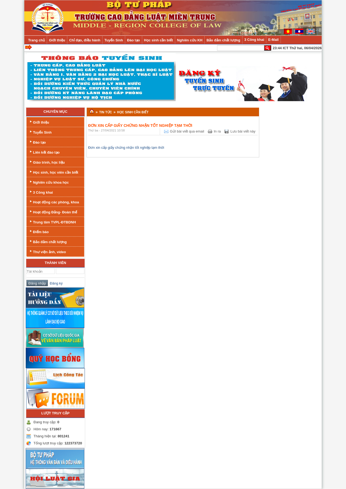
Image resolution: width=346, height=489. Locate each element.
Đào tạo (37, 141)
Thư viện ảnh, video (47, 251)
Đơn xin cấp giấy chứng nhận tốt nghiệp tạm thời (126, 148)
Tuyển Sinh (40, 131)
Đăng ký (55, 283)
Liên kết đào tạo (44, 151)
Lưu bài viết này (242, 131)
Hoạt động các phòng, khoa (54, 201)
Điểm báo (39, 231)
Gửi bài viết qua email (187, 131)
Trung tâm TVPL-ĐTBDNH (52, 221)
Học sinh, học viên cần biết (53, 171)
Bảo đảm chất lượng (48, 241)
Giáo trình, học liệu (47, 161)
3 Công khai (41, 191)
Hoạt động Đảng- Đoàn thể (53, 211)
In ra (217, 131)
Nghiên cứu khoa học (49, 181)
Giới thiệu (39, 121)
